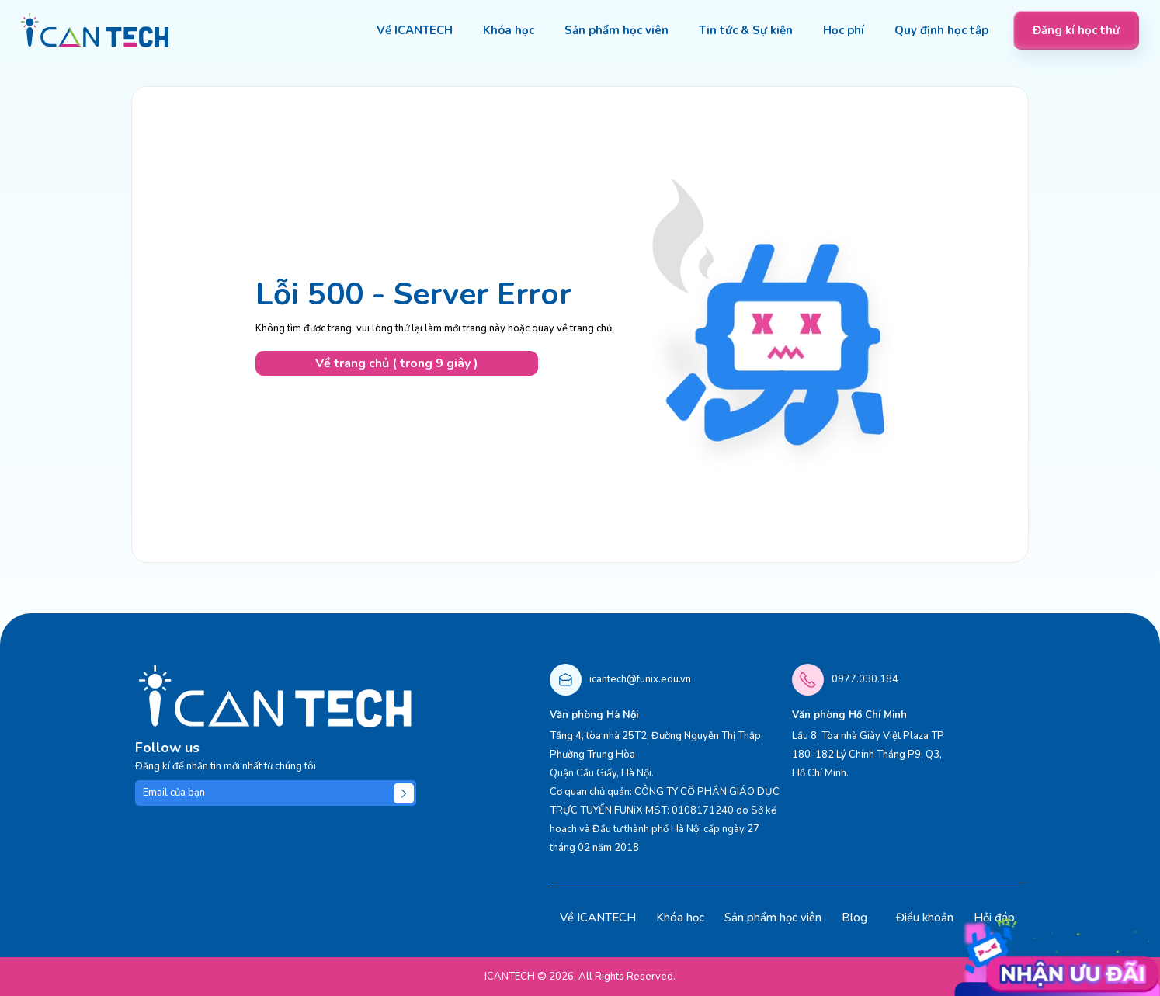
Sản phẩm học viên (772, 917)
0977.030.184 (865, 679)
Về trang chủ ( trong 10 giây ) (396, 363)
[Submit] (404, 793)
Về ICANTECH (598, 917)
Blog (854, 917)
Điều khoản (924, 917)
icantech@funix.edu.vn (640, 679)
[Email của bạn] (275, 793)
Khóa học (680, 917)
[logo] (95, 30)
